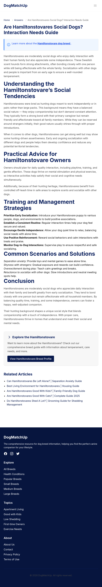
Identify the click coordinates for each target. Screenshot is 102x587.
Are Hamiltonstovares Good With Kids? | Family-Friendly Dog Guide (46, 390)
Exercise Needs (13, 529)
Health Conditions (14, 474)
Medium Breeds (13, 488)
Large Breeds (11, 493)
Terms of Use (11, 559)
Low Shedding (12, 519)
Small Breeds (11, 483)
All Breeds (9, 469)
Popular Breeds (13, 479)
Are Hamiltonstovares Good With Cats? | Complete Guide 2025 (43, 395)
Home (7, 20)
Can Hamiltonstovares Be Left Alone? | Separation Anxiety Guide (44, 381)
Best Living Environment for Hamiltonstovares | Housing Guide (43, 386)
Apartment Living (14, 509)
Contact (8, 549)
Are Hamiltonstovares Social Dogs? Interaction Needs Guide (58, 20)
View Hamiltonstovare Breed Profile (31, 358)
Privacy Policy (12, 554)
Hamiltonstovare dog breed (54, 43)
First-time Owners (14, 524)
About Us (9, 544)
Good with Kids (12, 514)
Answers (18, 20)
